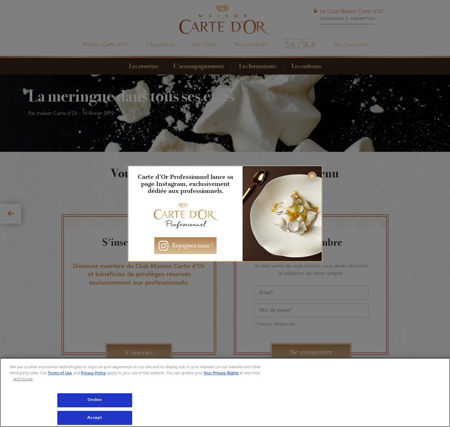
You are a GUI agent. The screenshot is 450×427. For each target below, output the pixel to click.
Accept (94, 418)
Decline (95, 400)
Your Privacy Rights (221, 373)
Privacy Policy (93, 373)
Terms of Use (60, 373)
